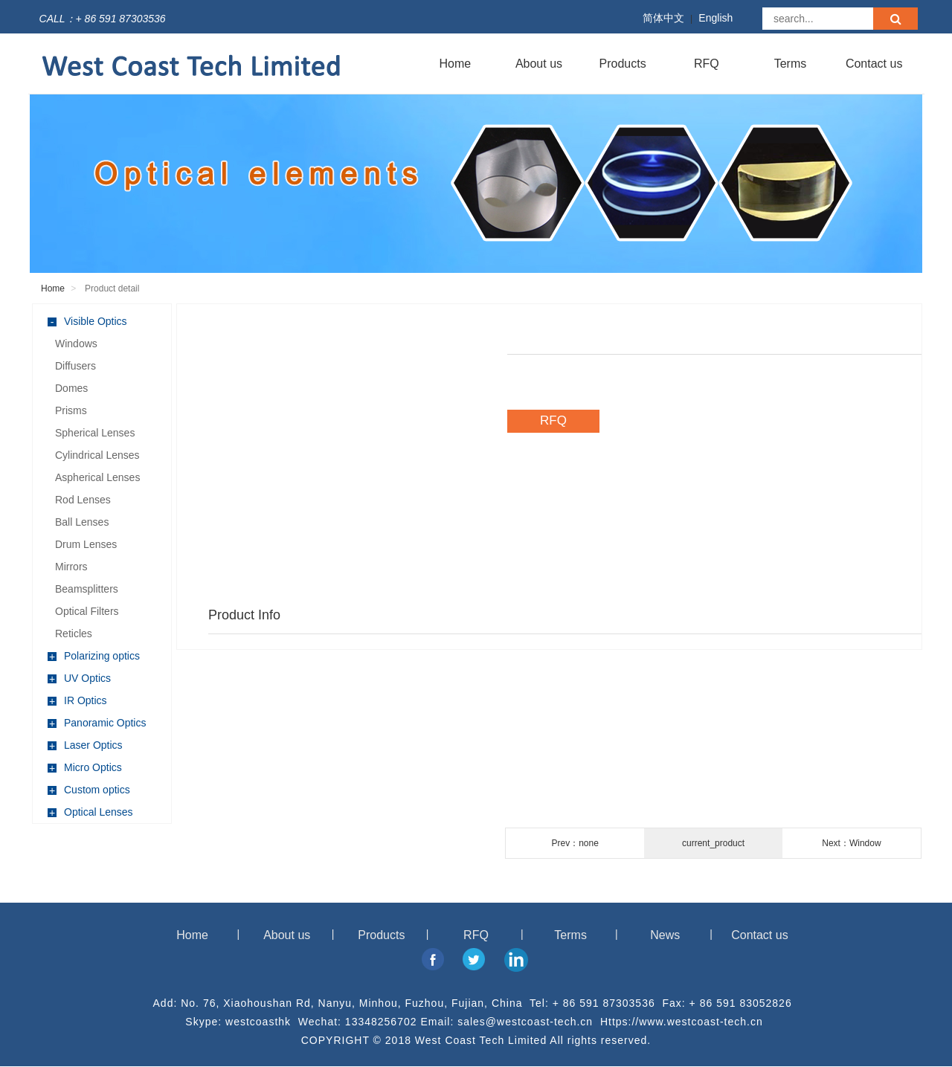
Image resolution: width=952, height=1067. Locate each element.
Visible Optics (87, 321)
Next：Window (851, 843)
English (715, 18)
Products (622, 63)
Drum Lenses (86, 544)
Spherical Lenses (95, 433)
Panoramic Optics (97, 723)
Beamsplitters (86, 589)
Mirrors (71, 567)
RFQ (706, 63)
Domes (71, 388)
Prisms (71, 410)
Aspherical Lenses (97, 477)
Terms (790, 63)
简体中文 (663, 18)
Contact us (874, 63)
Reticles (73, 633)
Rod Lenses (83, 500)
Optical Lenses (90, 812)
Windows (76, 343)
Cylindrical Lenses (97, 455)
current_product (713, 843)
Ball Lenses (82, 522)
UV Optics (79, 678)
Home (455, 63)
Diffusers (75, 366)
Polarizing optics (94, 656)
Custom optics (89, 790)
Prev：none (574, 843)
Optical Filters (87, 611)
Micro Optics (85, 767)
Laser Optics (85, 745)
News (665, 935)
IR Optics (77, 700)
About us (538, 63)
